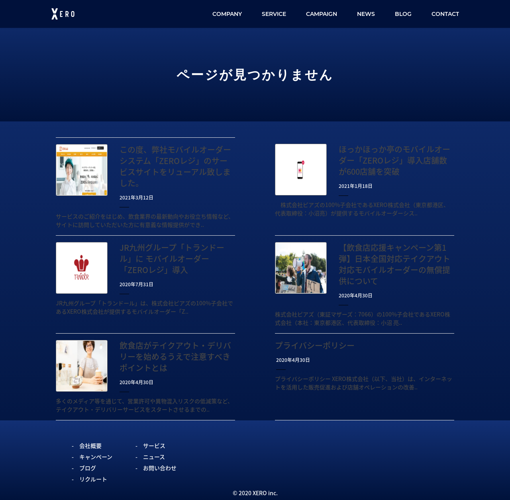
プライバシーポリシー (315, 345)
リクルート (93, 479)
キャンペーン (95, 457)
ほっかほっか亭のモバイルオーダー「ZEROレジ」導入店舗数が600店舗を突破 (394, 160)
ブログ (87, 468)
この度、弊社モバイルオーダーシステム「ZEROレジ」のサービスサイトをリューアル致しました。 (175, 166)
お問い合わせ (160, 468)
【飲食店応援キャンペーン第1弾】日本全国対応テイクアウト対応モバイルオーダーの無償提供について (394, 264)
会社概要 (90, 445)
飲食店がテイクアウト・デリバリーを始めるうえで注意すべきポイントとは (175, 356)
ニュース (154, 457)
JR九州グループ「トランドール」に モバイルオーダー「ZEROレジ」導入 (172, 258)
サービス (154, 445)
